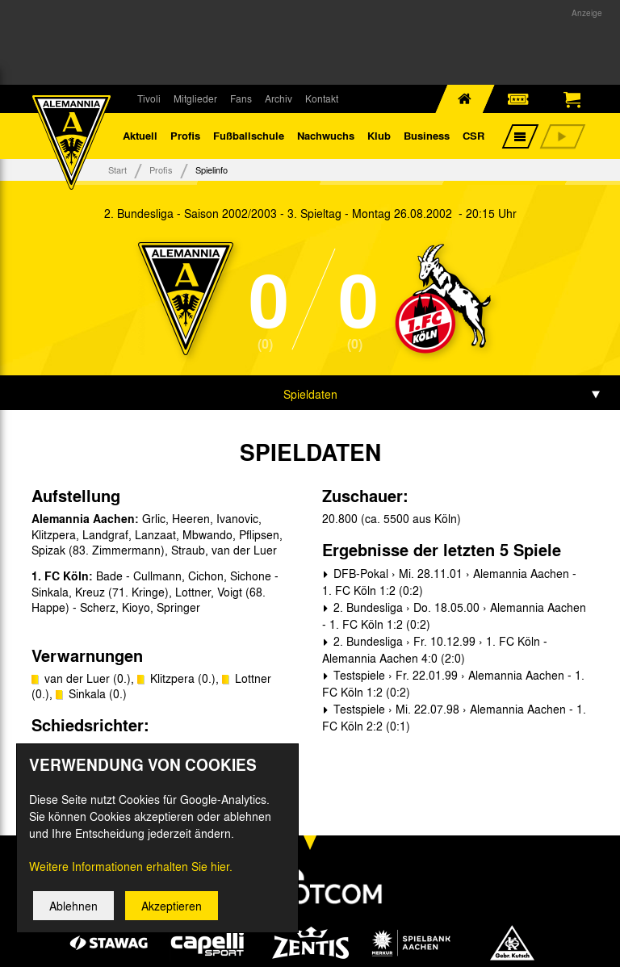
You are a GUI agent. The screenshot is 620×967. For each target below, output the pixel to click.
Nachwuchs (325, 136)
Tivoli (149, 98)
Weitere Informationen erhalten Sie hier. (130, 870)
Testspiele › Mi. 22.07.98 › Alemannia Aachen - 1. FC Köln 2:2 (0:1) (454, 720)
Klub (379, 136)
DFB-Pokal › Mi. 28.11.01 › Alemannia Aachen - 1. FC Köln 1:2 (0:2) (449, 584)
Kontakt (321, 98)
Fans (241, 98)
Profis (185, 136)
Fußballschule (248, 136)
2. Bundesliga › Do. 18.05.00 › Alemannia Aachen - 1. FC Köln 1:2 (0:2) (454, 618)
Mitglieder (195, 98)
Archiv (278, 98)
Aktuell (140, 136)
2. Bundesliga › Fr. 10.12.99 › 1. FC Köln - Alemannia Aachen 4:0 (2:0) (434, 652)
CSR (473, 136)
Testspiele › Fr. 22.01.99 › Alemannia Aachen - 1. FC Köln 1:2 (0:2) (453, 686)
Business (427, 136)
